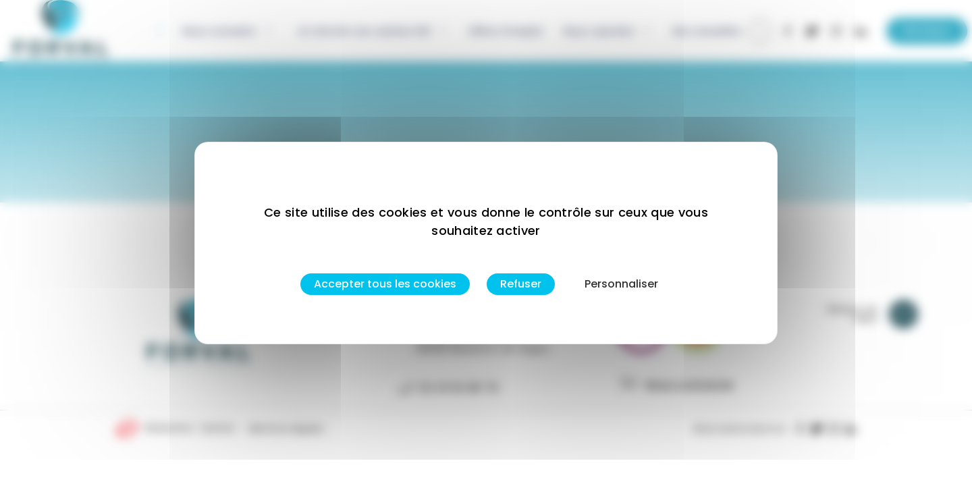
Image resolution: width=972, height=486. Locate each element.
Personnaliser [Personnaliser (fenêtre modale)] (621, 284)
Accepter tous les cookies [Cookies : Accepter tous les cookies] (385, 284)
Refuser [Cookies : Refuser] (520, 284)
